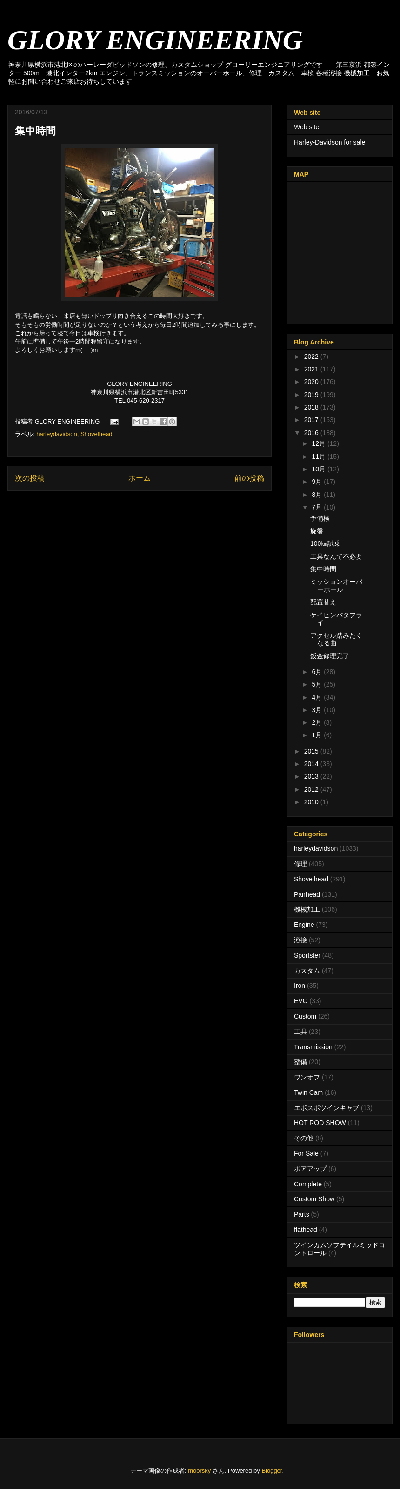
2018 (312, 407)
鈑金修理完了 (329, 656)
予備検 (320, 518)
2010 (312, 802)
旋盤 (316, 531)
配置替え (323, 602)
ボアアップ (310, 1168)
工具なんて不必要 (336, 556)
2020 (312, 381)
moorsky (199, 1470)
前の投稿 (249, 478)
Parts (301, 1214)
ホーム (139, 478)
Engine (304, 924)
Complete (308, 1184)
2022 (312, 356)
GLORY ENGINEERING (155, 40)
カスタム (307, 970)
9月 (318, 481)
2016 (312, 433)
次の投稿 (30, 478)
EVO (301, 1001)
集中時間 (323, 569)
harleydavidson (56, 433)
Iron (299, 985)
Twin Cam (308, 1092)
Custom (305, 1016)
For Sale (306, 1153)
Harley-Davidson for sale (329, 142)
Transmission (313, 1047)
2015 (312, 751)
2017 (312, 420)
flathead (305, 1229)
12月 (319, 443)
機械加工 (307, 909)
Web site (306, 127)
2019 (312, 394)
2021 (312, 369)
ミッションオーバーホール (336, 585)
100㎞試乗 (325, 543)
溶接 (300, 940)
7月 (318, 507)
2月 (318, 722)
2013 (312, 776)
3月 (318, 710)
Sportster (307, 955)
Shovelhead (96, 433)
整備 (300, 1061)
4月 (318, 697)
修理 (300, 863)
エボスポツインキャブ (326, 1108)
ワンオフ (307, 1077)
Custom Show (314, 1199)
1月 (318, 735)
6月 (318, 671)
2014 (312, 764)
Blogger (271, 1470)
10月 (319, 469)
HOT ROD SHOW (320, 1122)
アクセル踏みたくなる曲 (336, 639)
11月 (319, 456)
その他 (303, 1138)
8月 (318, 494)
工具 (300, 1031)
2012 (312, 789)
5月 (318, 684)
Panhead (307, 894)
